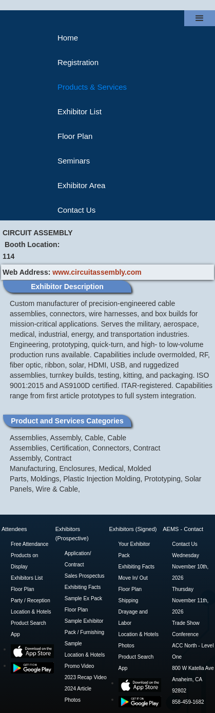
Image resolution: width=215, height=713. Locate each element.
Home (67, 37)
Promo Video (79, 666)
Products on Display (24, 561)
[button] (199, 18)
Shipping (129, 600)
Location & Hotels (31, 612)
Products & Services (92, 87)
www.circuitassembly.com (97, 272)
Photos (73, 700)
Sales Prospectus (85, 576)
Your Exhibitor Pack (134, 549)
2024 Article (78, 688)
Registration (78, 62)
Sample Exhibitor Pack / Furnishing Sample (84, 632)
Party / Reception (30, 600)
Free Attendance (29, 544)
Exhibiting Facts (83, 587)
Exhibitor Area (81, 185)
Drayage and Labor (133, 617)
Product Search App (28, 628)
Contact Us (76, 210)
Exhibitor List (79, 111)
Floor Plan (74, 136)
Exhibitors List (27, 578)
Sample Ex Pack (83, 598)
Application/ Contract (78, 559)
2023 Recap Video (86, 677)
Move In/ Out (133, 578)
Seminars (73, 160)
